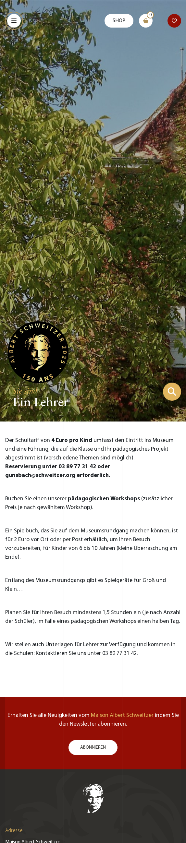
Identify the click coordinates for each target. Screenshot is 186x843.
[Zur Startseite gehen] (38, 351)
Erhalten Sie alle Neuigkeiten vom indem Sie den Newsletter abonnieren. (93, 719)
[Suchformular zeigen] (172, 392)
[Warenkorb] (146, 21)
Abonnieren (93, 747)
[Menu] (14, 21)
